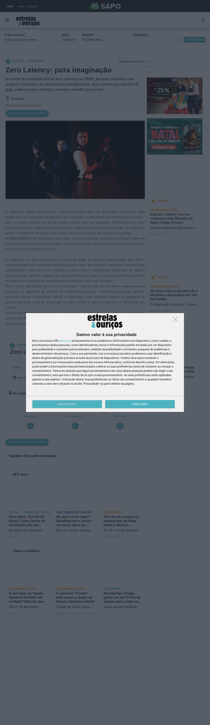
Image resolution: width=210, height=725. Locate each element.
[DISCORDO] (176, 320)
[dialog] (105, 362)
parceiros (65, 340)
